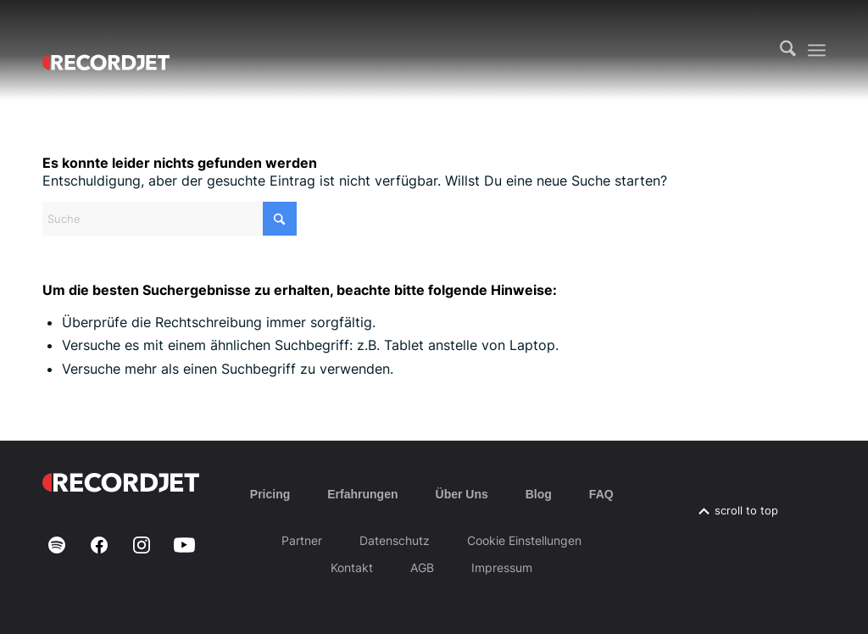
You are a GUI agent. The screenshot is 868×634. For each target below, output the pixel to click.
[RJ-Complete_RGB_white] (106, 50)
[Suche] (788, 50)
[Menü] (817, 50)
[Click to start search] (280, 219)
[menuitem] (788, 50)
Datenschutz (394, 540)
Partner (301, 540)
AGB (422, 567)
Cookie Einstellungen (524, 540)
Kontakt (352, 567)
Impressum (501, 567)
